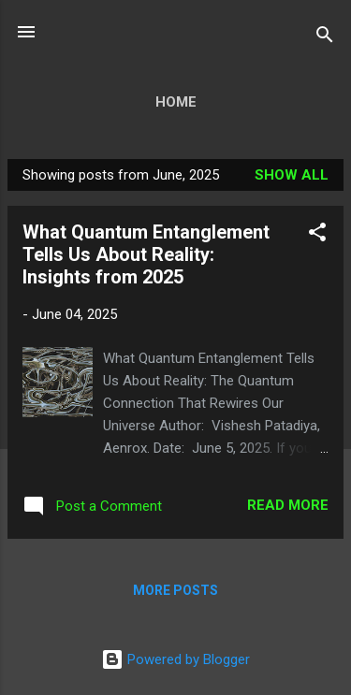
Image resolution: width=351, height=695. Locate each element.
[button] (317, 235)
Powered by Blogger (175, 659)
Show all (292, 175)
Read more (288, 505)
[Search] (325, 37)
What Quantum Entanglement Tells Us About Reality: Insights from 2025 (146, 254)
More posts (175, 590)
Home (176, 102)
